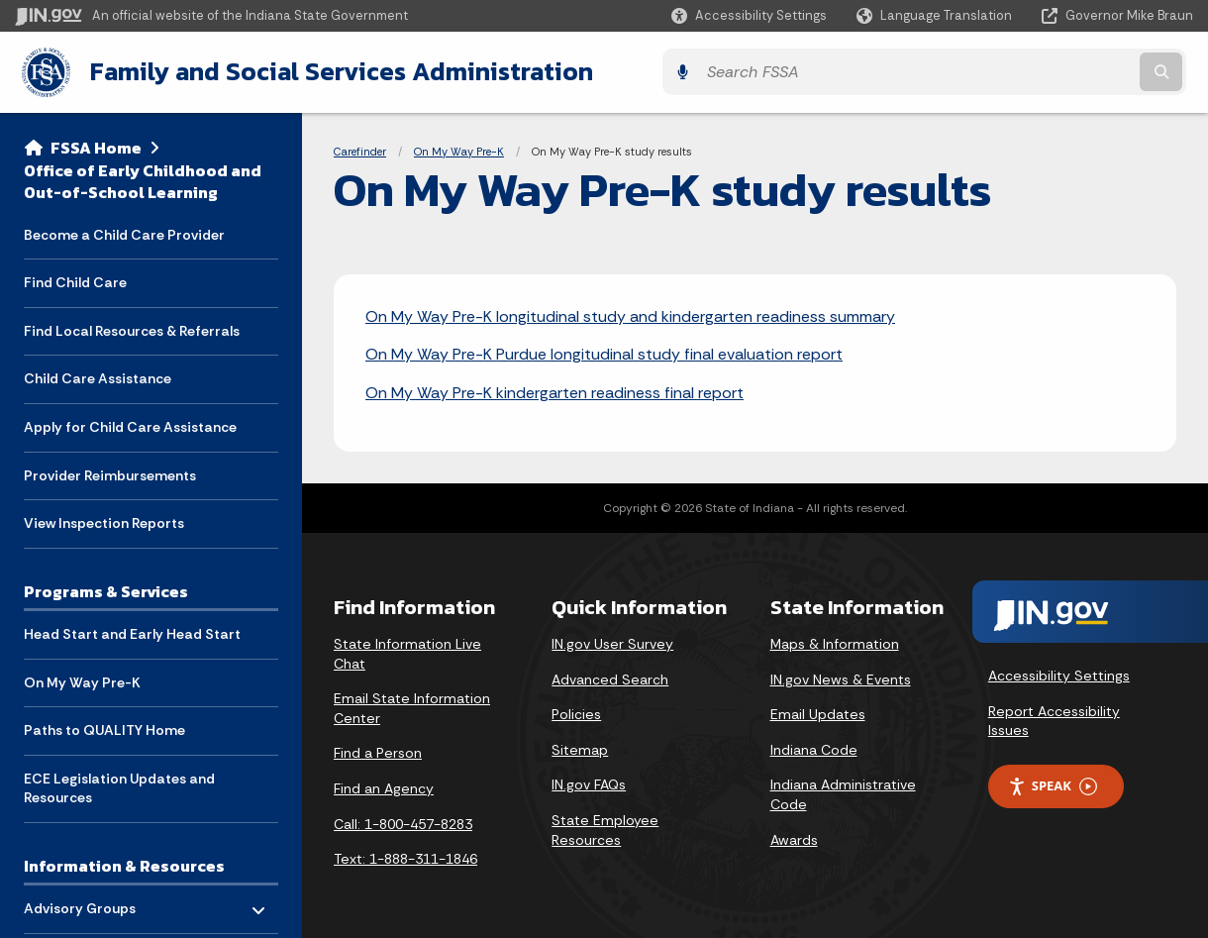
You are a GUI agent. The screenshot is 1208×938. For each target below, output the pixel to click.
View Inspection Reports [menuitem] (104, 520)
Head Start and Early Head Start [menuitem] (132, 631)
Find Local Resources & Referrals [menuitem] (132, 327)
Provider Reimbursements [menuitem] (110, 471)
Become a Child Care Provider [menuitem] (124, 231)
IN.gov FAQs (589, 782)
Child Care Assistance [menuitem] (97, 375)
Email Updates (817, 712)
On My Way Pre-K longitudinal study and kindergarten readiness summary (630, 313)
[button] (749, 15)
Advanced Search (610, 676)
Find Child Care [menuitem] (75, 279)
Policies (576, 712)
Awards (794, 837)
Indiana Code (813, 747)
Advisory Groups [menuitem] (82, 900)
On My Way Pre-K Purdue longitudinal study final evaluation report (604, 352)
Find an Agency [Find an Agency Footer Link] (384, 785)
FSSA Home (96, 145)
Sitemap (580, 747)
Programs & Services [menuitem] (106, 587)
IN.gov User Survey (612, 641)
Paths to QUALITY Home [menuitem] (104, 727)
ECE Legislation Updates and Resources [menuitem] (119, 785)
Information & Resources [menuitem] (124, 863)
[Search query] (1049, 71)
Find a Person (378, 751)
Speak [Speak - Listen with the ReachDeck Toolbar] (1052, 784)
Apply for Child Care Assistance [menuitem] (130, 424)
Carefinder (360, 149)
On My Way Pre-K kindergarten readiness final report (554, 389)
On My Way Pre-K (459, 149)
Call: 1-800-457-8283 (403, 821)
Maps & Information (834, 641)
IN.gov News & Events (840, 676)
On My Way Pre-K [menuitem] (82, 678)
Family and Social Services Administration (332, 70)
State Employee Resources (605, 827)
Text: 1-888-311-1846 (405, 857)
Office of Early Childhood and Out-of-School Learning (142, 178)
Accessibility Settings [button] (1059, 673)
